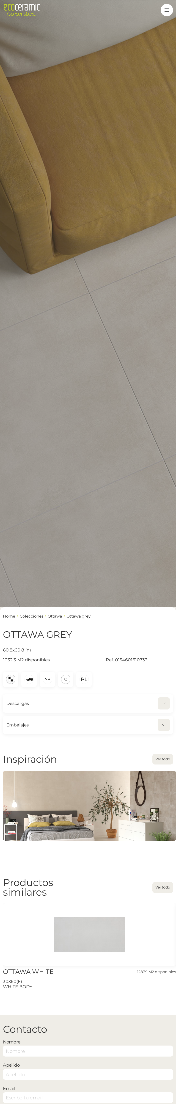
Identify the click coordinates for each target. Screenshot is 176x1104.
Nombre (11, 1042)
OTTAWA (55, 616)
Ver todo (162, 759)
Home (9, 616)
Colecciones (31, 616)
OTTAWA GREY (78, 616)
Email (9, 1088)
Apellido (11, 1065)
